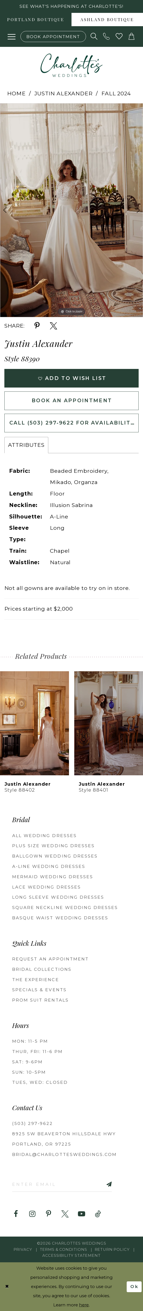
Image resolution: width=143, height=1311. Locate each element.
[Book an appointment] (53, 36)
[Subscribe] (101, 1184)
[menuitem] (36, 19)
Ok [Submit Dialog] (134, 1286)
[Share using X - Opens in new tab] (53, 326)
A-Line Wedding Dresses (48, 866)
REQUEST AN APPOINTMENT (50, 959)
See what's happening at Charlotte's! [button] (71, 6)
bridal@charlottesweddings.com (64, 1154)
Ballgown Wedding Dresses (55, 856)
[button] (12, 36)
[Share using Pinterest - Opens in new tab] (37, 326)
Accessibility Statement (71, 1255)
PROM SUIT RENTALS (40, 1000)
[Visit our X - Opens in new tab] (65, 1214)
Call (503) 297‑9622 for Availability (71, 423)
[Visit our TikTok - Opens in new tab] (98, 1214)
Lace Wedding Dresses (46, 887)
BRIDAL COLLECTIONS (42, 969)
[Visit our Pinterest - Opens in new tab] (48, 1214)
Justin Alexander (63, 93)
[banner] (71, 65)
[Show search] (94, 36)
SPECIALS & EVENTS (39, 989)
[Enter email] (62, 1184)
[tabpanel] (71, 210)
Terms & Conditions (63, 1249)
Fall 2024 (116, 93)
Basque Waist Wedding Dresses (60, 917)
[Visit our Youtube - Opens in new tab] (81, 1214)
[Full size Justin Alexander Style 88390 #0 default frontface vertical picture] (71, 210)
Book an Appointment (72, 400)
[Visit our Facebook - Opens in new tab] (16, 1214)
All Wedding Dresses (44, 835)
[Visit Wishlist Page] (119, 36)
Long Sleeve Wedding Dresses (58, 897)
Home (16, 93)
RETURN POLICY (112, 1249)
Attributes (26, 445)
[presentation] (34, 723)
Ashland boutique (107, 20)
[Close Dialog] (6, 1286)
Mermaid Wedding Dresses (52, 876)
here (84, 1305)
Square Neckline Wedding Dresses (65, 907)
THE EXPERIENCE (35, 979)
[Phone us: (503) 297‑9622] (106, 36)
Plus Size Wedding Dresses (53, 845)
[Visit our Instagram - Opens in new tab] (32, 1214)
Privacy (23, 1249)
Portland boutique (35, 20)
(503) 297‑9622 (32, 1123)
